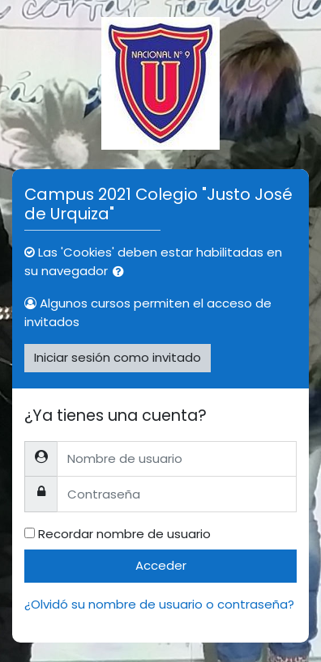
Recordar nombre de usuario (124, 533)
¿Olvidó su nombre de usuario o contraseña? (159, 604)
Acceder (160, 565)
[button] (121, 272)
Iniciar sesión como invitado (117, 357)
